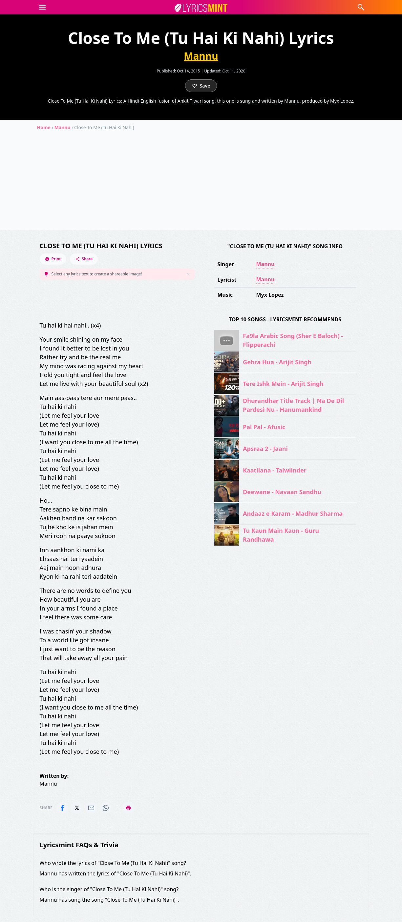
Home (44, 127)
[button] (42, 7)
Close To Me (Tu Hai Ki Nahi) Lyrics (101, 245)
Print (53, 259)
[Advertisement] (201, 184)
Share (84, 259)
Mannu (201, 56)
